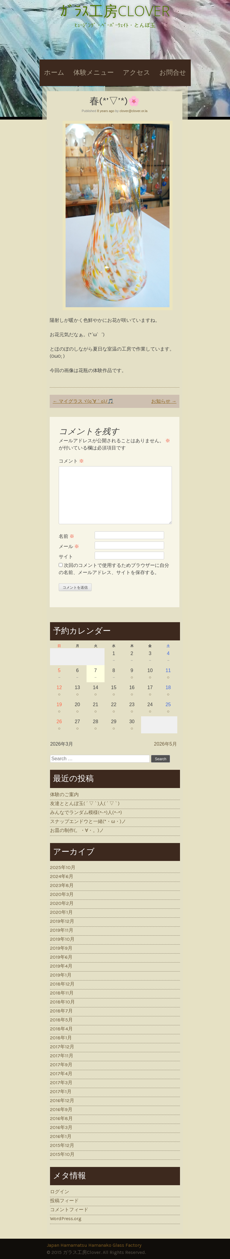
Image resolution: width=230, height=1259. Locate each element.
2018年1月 (61, 1038)
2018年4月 (61, 1029)
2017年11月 (61, 1055)
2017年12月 (62, 1047)
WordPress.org (65, 1218)
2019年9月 (61, 948)
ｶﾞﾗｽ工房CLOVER (115, 10)
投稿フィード (64, 1200)
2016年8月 (61, 1118)
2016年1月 (61, 1136)
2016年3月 (61, 1127)
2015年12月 (62, 1145)
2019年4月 (61, 966)
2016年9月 (61, 1109)
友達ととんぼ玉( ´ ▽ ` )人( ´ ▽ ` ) (84, 803)
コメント (71, 461)
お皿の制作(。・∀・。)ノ (77, 830)
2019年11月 (61, 930)
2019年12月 (62, 921)
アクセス (136, 72)
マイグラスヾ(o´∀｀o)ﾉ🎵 (83, 401)
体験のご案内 (64, 794)
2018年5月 (61, 1020)
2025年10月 (62, 867)
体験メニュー (93, 72)
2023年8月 (62, 885)
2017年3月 (61, 1082)
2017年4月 (61, 1073)
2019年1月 (61, 975)
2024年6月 (61, 876)
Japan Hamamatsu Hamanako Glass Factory (94, 1245)
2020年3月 (62, 894)
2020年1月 (61, 912)
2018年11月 (62, 993)
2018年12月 (62, 984)
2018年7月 (61, 1011)
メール (69, 546)
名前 (66, 536)
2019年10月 (62, 939)
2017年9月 (61, 1064)
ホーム (54, 72)
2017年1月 (61, 1091)
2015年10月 (62, 1154)
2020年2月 (62, 903)
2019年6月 (61, 957)
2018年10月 (62, 1002)
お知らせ (163, 401)
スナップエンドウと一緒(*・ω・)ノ (88, 821)
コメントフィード (69, 1209)
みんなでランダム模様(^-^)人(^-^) (86, 812)
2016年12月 (62, 1100)
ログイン (59, 1191)
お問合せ (172, 72)
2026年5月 (165, 743)
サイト (66, 556)
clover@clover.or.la (133, 111)
